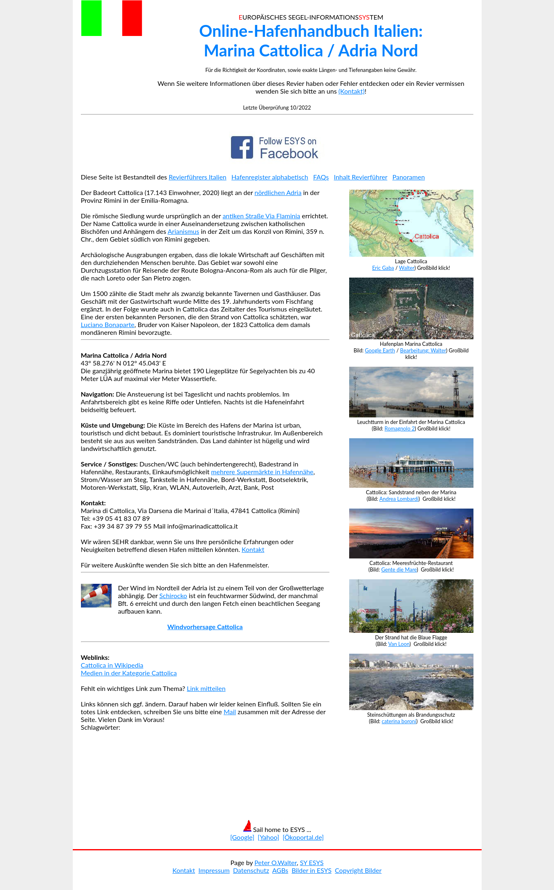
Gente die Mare (399, 569)
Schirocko (173, 595)
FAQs (321, 177)
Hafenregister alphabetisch (269, 177)
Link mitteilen (206, 688)
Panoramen (409, 177)
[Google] (242, 837)
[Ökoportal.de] (303, 837)
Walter (407, 268)
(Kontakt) (352, 91)
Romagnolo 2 (400, 428)
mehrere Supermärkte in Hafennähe (262, 471)
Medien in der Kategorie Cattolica (129, 673)
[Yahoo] (268, 837)
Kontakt (253, 549)
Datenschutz (251, 870)
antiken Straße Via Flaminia (261, 216)
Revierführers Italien (198, 177)
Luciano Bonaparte (108, 324)
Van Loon (399, 644)
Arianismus (183, 231)
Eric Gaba (383, 268)
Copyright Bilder (358, 870)
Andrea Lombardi (399, 498)
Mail (230, 711)
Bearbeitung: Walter (423, 350)
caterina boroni (399, 721)
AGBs (280, 870)
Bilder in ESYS (312, 870)
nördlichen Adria (278, 192)
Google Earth (380, 350)
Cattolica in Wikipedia (112, 665)
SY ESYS (311, 862)
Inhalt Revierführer (361, 177)
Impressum (213, 870)
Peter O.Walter (275, 862)
